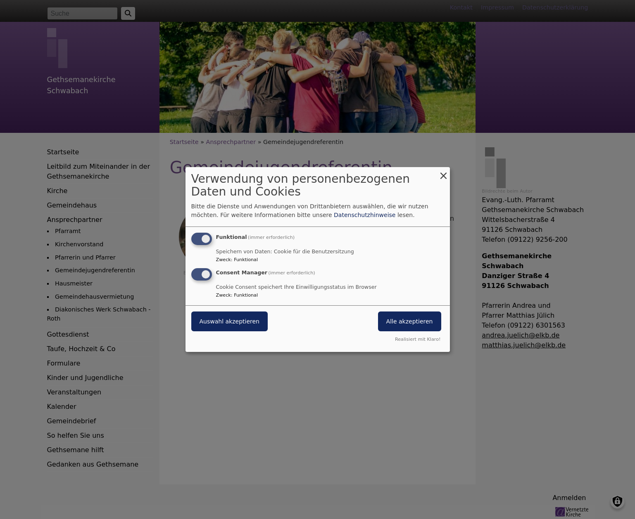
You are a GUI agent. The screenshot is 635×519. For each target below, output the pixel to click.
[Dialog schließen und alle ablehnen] (444, 172)
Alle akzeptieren (409, 321)
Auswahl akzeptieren (229, 321)
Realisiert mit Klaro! (418, 339)
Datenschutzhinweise (364, 215)
